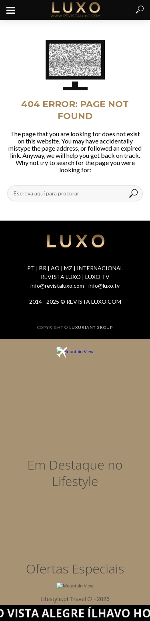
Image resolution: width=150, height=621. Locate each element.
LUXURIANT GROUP (91, 327)
